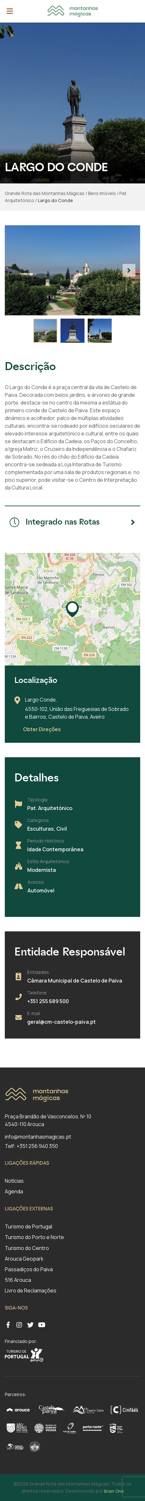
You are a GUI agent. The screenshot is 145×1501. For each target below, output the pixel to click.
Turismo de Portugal (28, 1226)
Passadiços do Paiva (29, 1269)
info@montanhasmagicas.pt (38, 1136)
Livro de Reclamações (30, 1290)
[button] (129, 270)
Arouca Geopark (24, 1258)
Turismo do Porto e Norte (34, 1237)
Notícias (14, 1180)
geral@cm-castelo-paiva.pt (61, 1021)
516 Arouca (18, 1279)
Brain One (114, 1491)
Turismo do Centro (27, 1248)
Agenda (14, 1191)
